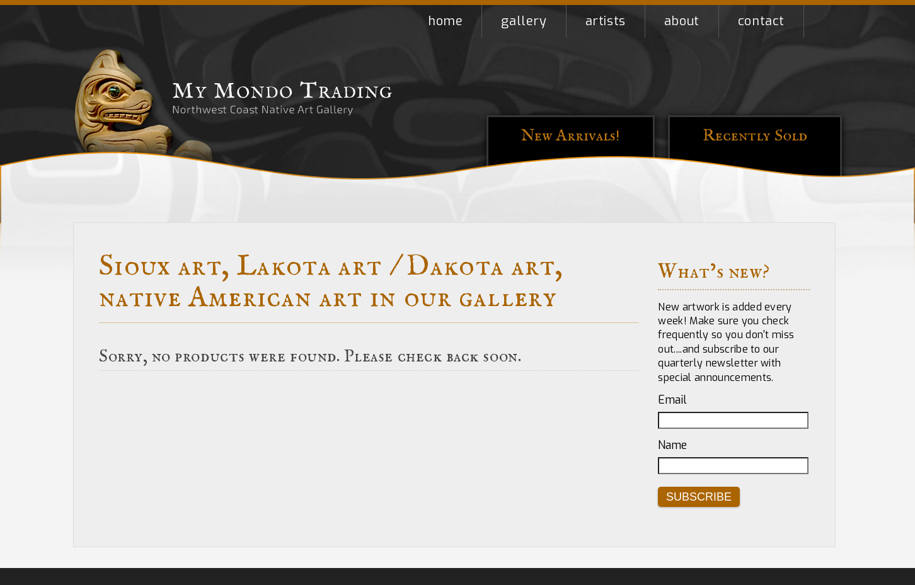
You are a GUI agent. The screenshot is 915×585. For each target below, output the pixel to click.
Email (672, 399)
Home (445, 21)
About (681, 21)
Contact (761, 21)
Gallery (523, 21)
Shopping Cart (823, 21)
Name (672, 445)
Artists (605, 21)
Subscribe (699, 497)
